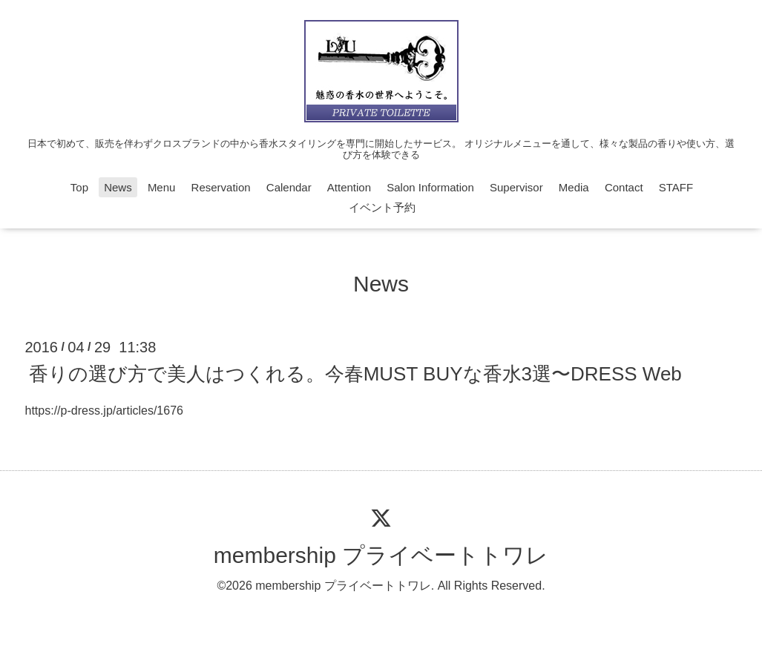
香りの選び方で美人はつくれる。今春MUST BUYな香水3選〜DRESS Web (355, 373)
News (118, 187)
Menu (162, 187)
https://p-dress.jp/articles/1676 (104, 410)
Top (79, 187)
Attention (349, 187)
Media (574, 187)
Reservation (221, 187)
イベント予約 (382, 207)
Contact (624, 187)
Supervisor (516, 187)
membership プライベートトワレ (381, 555)
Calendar (289, 187)
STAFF (676, 187)
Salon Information (430, 187)
